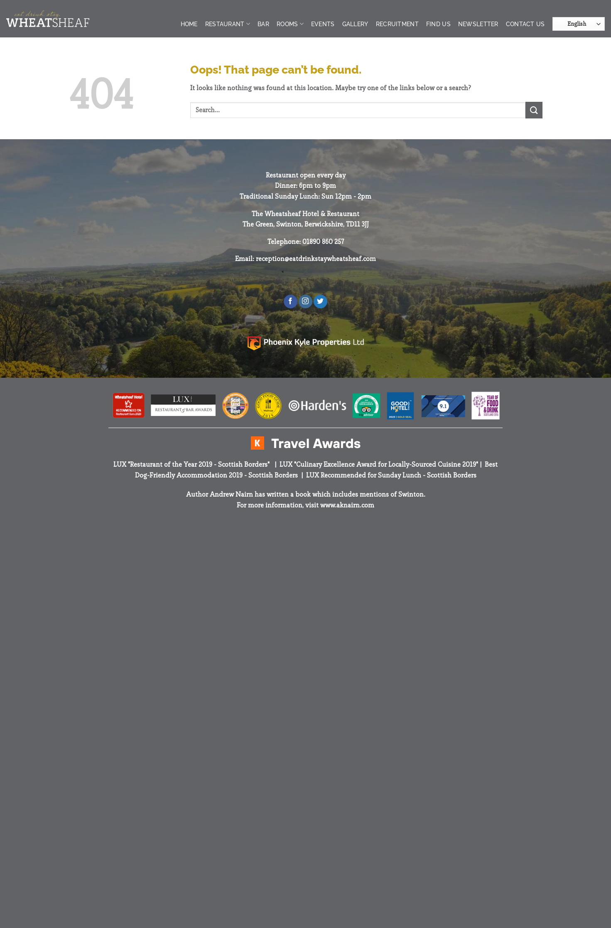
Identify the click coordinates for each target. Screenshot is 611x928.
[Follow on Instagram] (305, 302)
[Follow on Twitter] (320, 302)
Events (323, 23)
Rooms (290, 24)
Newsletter (478, 23)
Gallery (355, 23)
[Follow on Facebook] (290, 302)
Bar (263, 23)
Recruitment (397, 23)
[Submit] (533, 110)
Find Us (438, 23)
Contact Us (525, 23)
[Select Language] (578, 24)
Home (189, 23)
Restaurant (227, 24)
